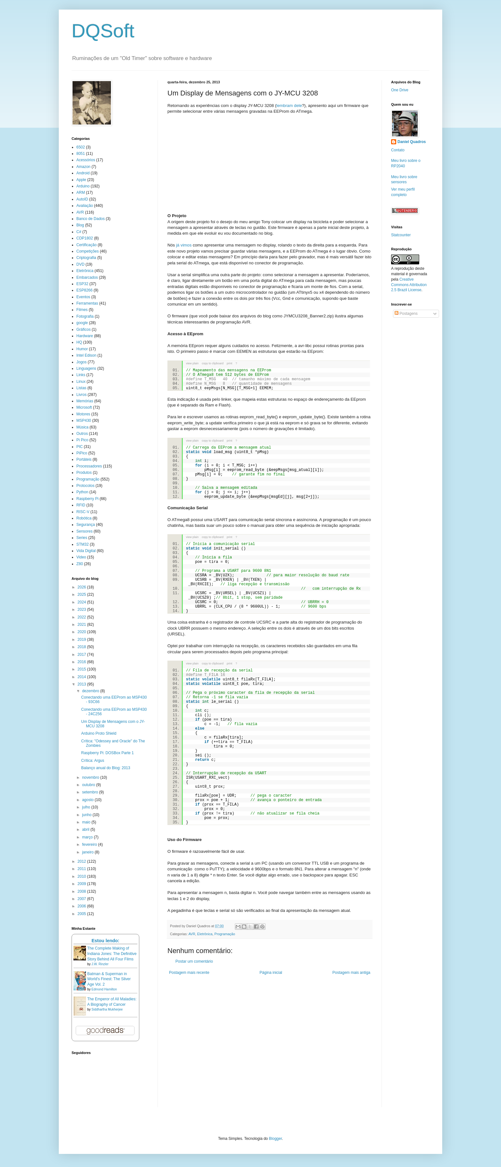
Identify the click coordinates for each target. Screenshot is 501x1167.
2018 (82, 647)
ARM (80, 192)
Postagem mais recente (189, 972)
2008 (82, 891)
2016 (82, 662)
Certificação (86, 245)
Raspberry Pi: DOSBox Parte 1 (107, 753)
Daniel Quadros (411, 142)
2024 (82, 602)
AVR (192, 934)
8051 (80, 153)
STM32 (82, 544)
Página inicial (270, 972)
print (230, 363)
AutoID (82, 199)
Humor (82, 349)
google (82, 323)
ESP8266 (84, 290)
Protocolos (85, 485)
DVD (80, 264)
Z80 (79, 564)
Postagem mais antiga (351, 972)
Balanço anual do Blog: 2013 (105, 768)
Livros (81, 394)
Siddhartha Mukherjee (107, 1009)
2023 (82, 609)
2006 (82, 906)
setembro (90, 792)
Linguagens (86, 368)
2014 (82, 677)
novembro (91, 777)
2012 (82, 861)
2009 (82, 884)
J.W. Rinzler (99, 964)
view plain (192, 363)
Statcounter (401, 235)
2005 (82, 914)
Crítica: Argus (92, 760)
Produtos (84, 472)
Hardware (84, 336)
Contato (398, 150)
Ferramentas (87, 303)
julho (86, 807)
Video (81, 557)
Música (82, 427)
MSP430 (83, 420)
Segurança (85, 524)
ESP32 (82, 284)
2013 (82, 684)
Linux (81, 381)
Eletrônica (204, 934)
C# (78, 232)
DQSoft (103, 31)
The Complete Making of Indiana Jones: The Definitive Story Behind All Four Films (112, 953)
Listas (81, 388)
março (88, 837)
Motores (83, 414)
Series (81, 537)
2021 (82, 624)
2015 (82, 669)
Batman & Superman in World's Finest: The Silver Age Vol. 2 (109, 979)
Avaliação (84, 205)
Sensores (84, 531)
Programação (224, 934)
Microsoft (84, 407)
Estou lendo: (105, 940)
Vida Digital (86, 551)
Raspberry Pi (87, 498)
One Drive (399, 90)
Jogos (81, 362)
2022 (82, 617)
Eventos (83, 297)
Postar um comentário (194, 961)
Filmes (82, 309)
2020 (82, 632)
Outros (82, 433)
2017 (82, 654)
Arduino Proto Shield (98, 733)
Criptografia (86, 257)
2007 (82, 899)
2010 (82, 876)
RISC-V (82, 512)
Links (80, 375)
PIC (79, 446)
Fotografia (85, 316)
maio (86, 822)
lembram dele (289, 105)
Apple (81, 180)
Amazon (83, 166)
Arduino (82, 186)
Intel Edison (86, 355)
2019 (82, 639)
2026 (82, 587)
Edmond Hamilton (104, 989)
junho (87, 815)
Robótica (83, 518)
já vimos (183, 245)
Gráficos (83, 329)
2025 (82, 594)
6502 (80, 147)
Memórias (84, 401)
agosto (88, 800)
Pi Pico (82, 440)
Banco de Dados (90, 218)
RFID (80, 505)
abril (86, 829)
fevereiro (90, 844)
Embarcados (87, 277)
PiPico (81, 453)
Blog (80, 225)
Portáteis (83, 459)
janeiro (88, 852)
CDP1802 (84, 238)
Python (82, 492)
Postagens (406, 313)
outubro (89, 785)
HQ (79, 342)
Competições (87, 251)
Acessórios (85, 160)
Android (82, 173)
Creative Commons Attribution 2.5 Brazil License (409, 284)
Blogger (275, 1138)
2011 (82, 869)
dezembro (91, 691)
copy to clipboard (213, 363)
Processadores (89, 466)
